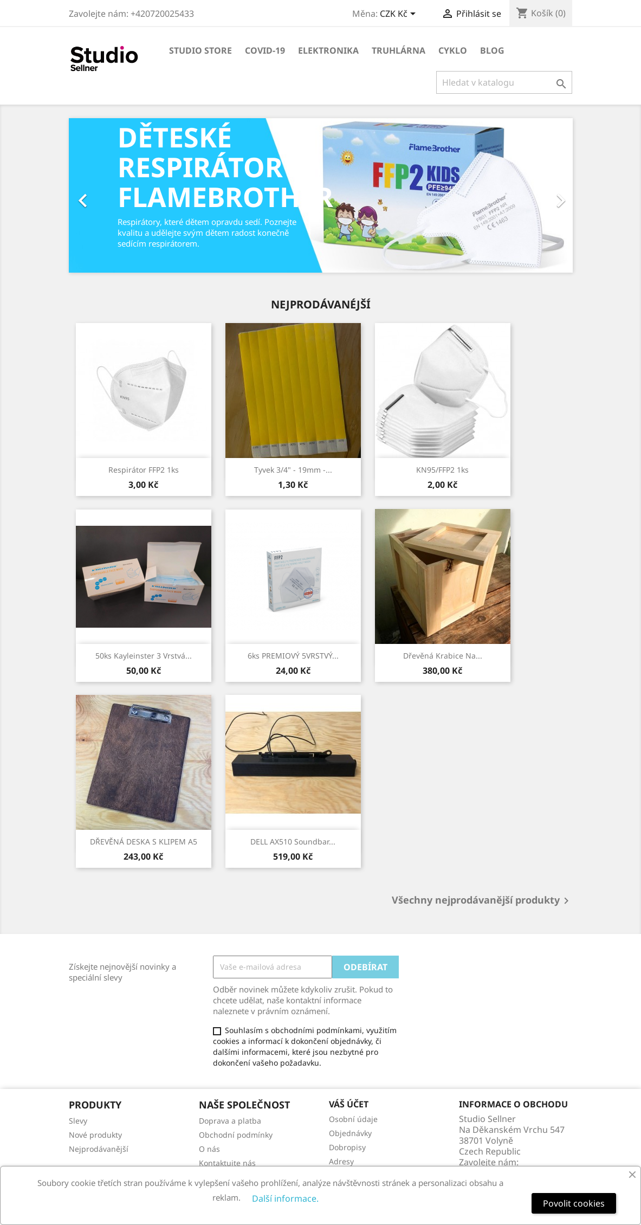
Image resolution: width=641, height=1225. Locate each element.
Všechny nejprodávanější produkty (482, 900)
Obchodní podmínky (236, 1135)
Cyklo (452, 50)
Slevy (78, 1121)
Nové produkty (95, 1135)
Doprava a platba (230, 1121)
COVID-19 (265, 50)
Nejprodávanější (98, 1149)
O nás (209, 1149)
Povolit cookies (574, 1203)
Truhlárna (398, 50)
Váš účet (348, 1104)
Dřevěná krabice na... (442, 655)
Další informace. (285, 1198)
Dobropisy (347, 1147)
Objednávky (350, 1133)
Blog (492, 50)
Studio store (200, 50)
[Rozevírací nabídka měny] (399, 14)
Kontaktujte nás (227, 1163)
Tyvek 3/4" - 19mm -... (293, 470)
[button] (107, 195)
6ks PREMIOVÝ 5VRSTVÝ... (293, 655)
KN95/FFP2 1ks (442, 470)
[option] (321, 195)
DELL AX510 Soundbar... (292, 841)
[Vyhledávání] (504, 82)
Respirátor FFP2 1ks (143, 470)
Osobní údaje (353, 1119)
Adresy (341, 1161)
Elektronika (328, 50)
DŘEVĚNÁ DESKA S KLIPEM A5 (143, 841)
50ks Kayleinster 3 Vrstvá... (143, 655)
